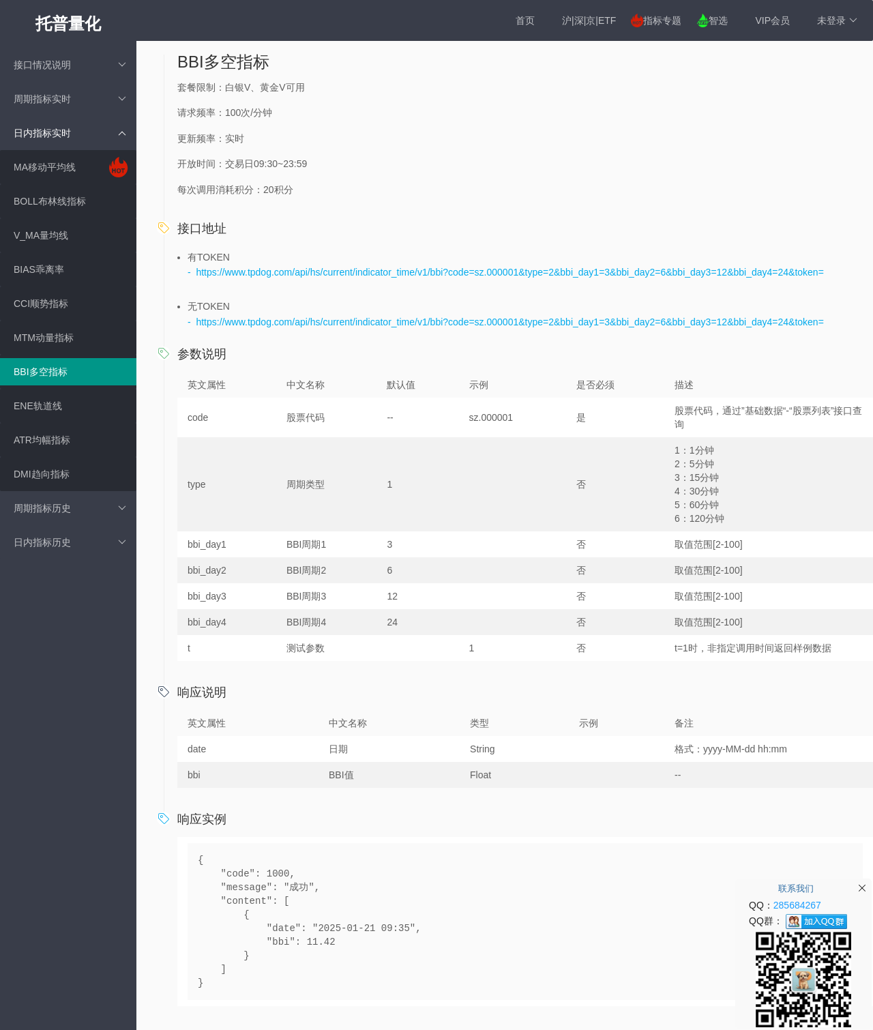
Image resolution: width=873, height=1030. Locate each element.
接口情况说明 (70, 65)
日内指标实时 (70, 133)
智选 (718, 20)
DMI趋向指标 (42, 474)
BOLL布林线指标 (50, 201)
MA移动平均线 (45, 167)
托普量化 (68, 23)
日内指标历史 (70, 542)
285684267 (797, 905)
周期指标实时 (70, 99)
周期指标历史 (70, 508)
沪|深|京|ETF (589, 20)
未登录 (837, 20)
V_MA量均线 (41, 235)
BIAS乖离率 (39, 269)
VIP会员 (772, 20)
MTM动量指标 (44, 337)
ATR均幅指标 (42, 440)
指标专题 (662, 20)
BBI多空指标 (41, 371)
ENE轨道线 (38, 405)
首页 (525, 20)
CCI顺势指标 (41, 303)
